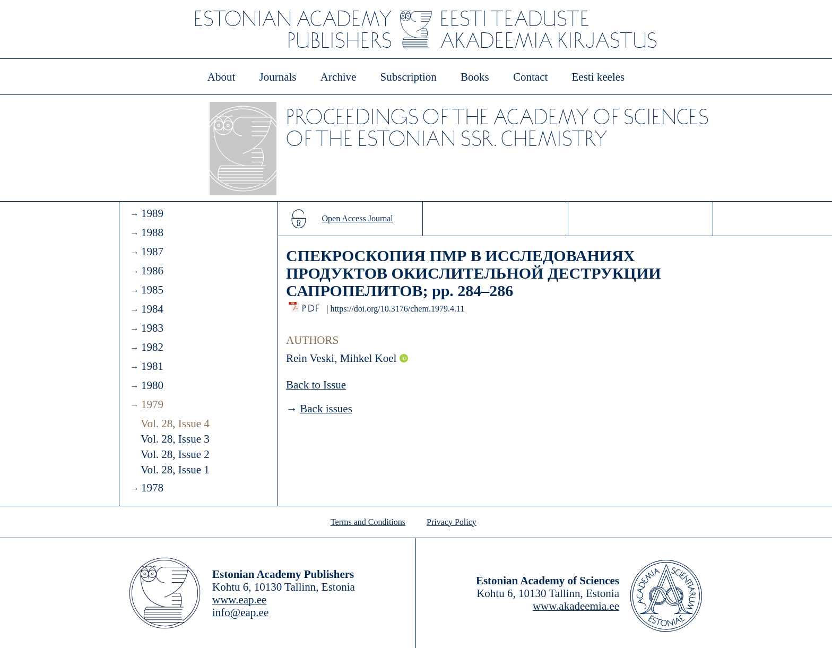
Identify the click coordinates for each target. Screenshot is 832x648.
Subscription (408, 77)
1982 (152, 347)
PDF (312, 305)
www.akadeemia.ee (576, 606)
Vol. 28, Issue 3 (175, 439)
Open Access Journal (357, 218)
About (221, 77)
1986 (152, 270)
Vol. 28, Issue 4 (175, 423)
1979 (152, 404)
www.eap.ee (239, 599)
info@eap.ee (240, 612)
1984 (152, 309)
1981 (152, 366)
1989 (152, 213)
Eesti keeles (598, 77)
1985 (152, 289)
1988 (152, 232)
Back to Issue (316, 384)
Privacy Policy (451, 521)
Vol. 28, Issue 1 (175, 469)
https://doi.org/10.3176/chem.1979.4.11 (397, 308)
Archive (338, 77)
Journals (277, 77)
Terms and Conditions (368, 521)
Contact (530, 77)
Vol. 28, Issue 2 (175, 454)
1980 (152, 385)
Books (475, 77)
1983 (152, 328)
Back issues (326, 408)
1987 (152, 251)
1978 (152, 487)
